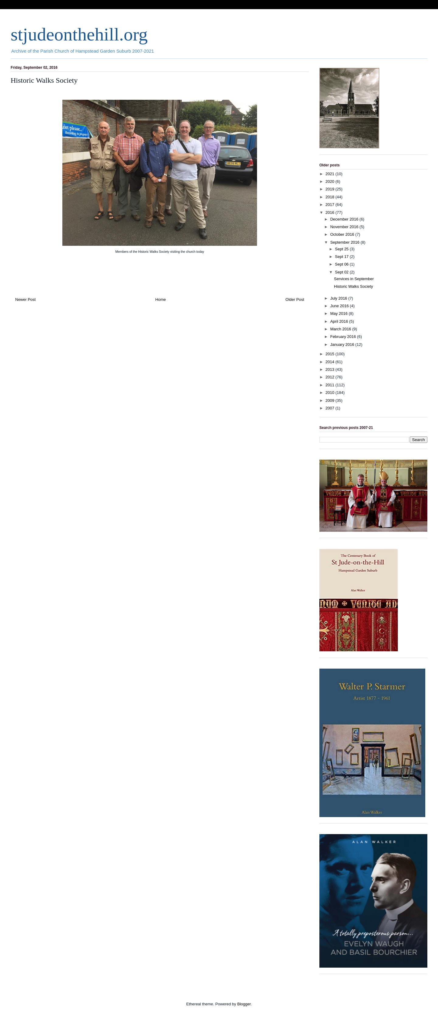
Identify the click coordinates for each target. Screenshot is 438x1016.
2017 (330, 204)
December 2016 (345, 219)
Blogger (244, 1004)
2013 (330, 369)
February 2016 (343, 336)
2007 (330, 408)
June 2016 (340, 306)
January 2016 (342, 344)
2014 (330, 362)
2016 (330, 212)
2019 (330, 189)
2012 (330, 377)
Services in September (354, 279)
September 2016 (345, 242)
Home (160, 299)
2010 (330, 392)
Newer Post (25, 299)
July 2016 (339, 298)
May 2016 (339, 313)
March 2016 (341, 329)
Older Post (295, 299)
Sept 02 (342, 272)
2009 (330, 400)
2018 (330, 197)
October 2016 (342, 234)
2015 (330, 354)
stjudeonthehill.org (79, 34)
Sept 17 (342, 256)
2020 (330, 181)
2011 (330, 385)
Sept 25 (342, 249)
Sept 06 (342, 264)
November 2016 (345, 226)
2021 (330, 174)
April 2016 (339, 321)
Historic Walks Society (353, 286)
